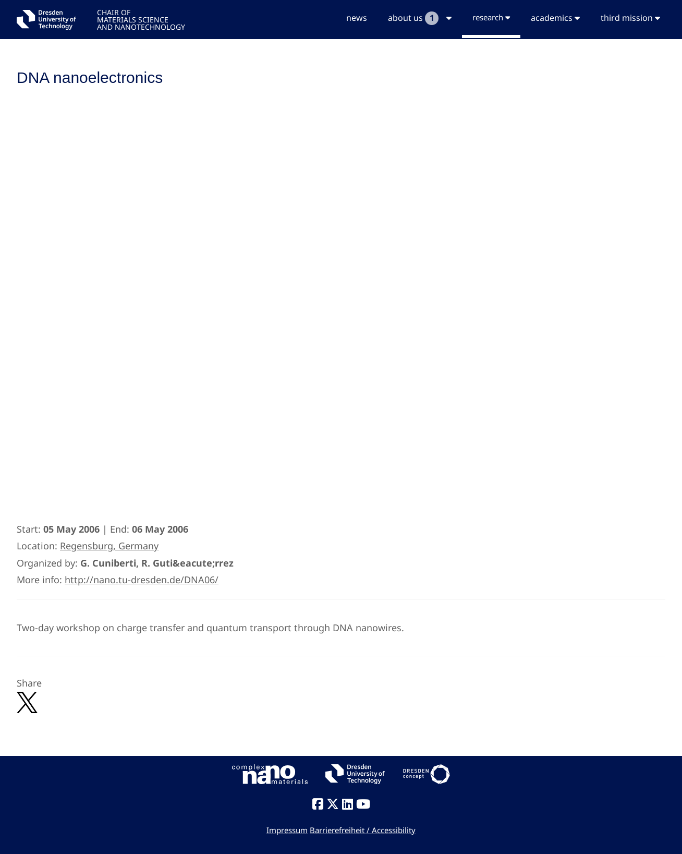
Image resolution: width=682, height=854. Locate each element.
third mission (630, 17)
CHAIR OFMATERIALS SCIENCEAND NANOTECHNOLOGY (141, 19)
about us (420, 18)
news (356, 17)
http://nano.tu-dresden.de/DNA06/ (141, 579)
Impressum (287, 830)
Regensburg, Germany (109, 545)
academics (555, 17)
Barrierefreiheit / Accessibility (363, 830)
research (491, 17)
